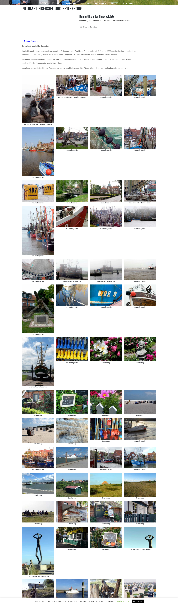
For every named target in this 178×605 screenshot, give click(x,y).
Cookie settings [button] (123, 601)
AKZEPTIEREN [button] (137, 601)
